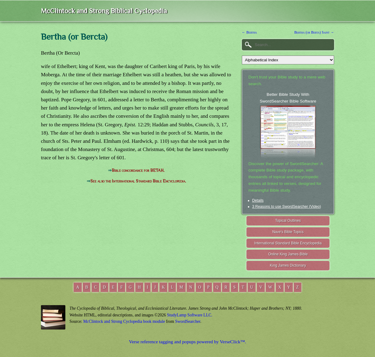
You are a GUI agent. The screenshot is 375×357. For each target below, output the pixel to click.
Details (258, 200)
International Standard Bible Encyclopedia (288, 243)
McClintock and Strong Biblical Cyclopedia (104, 11)
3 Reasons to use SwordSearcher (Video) (286, 206)
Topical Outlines (288, 220)
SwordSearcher (187, 321)
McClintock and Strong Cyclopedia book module (124, 321)
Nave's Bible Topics (288, 232)
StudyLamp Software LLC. (189, 315)
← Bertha (249, 32)
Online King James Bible (288, 254)
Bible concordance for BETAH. (138, 170)
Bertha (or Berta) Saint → (314, 32)
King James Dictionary (288, 265)
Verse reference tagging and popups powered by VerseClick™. (187, 341)
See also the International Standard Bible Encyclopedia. (138, 181)
